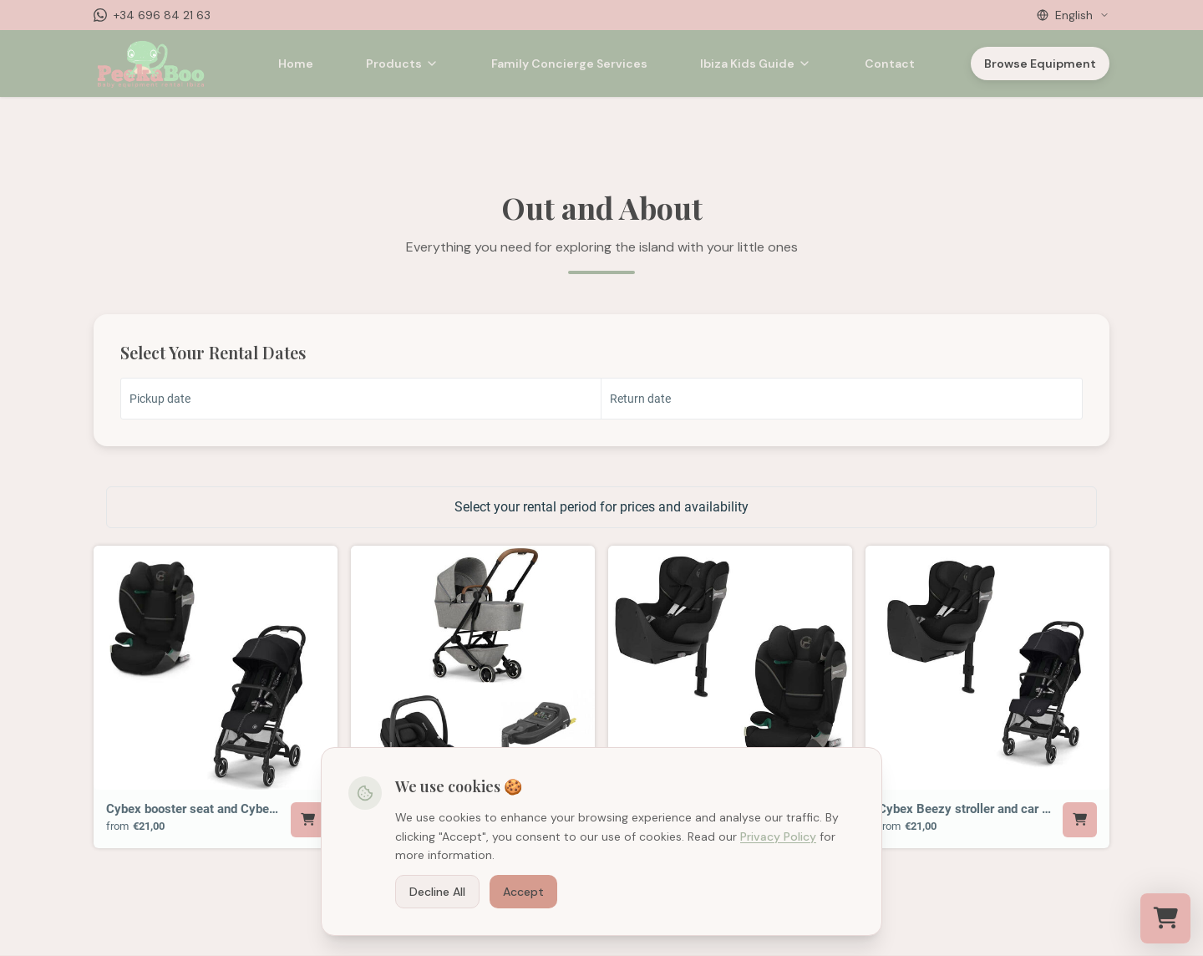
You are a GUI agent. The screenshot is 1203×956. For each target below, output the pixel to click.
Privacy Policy (778, 836)
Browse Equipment (1040, 63)
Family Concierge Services (569, 63)
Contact (890, 63)
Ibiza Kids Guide (755, 63)
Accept (523, 891)
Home (295, 63)
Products (402, 63)
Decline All (437, 891)
